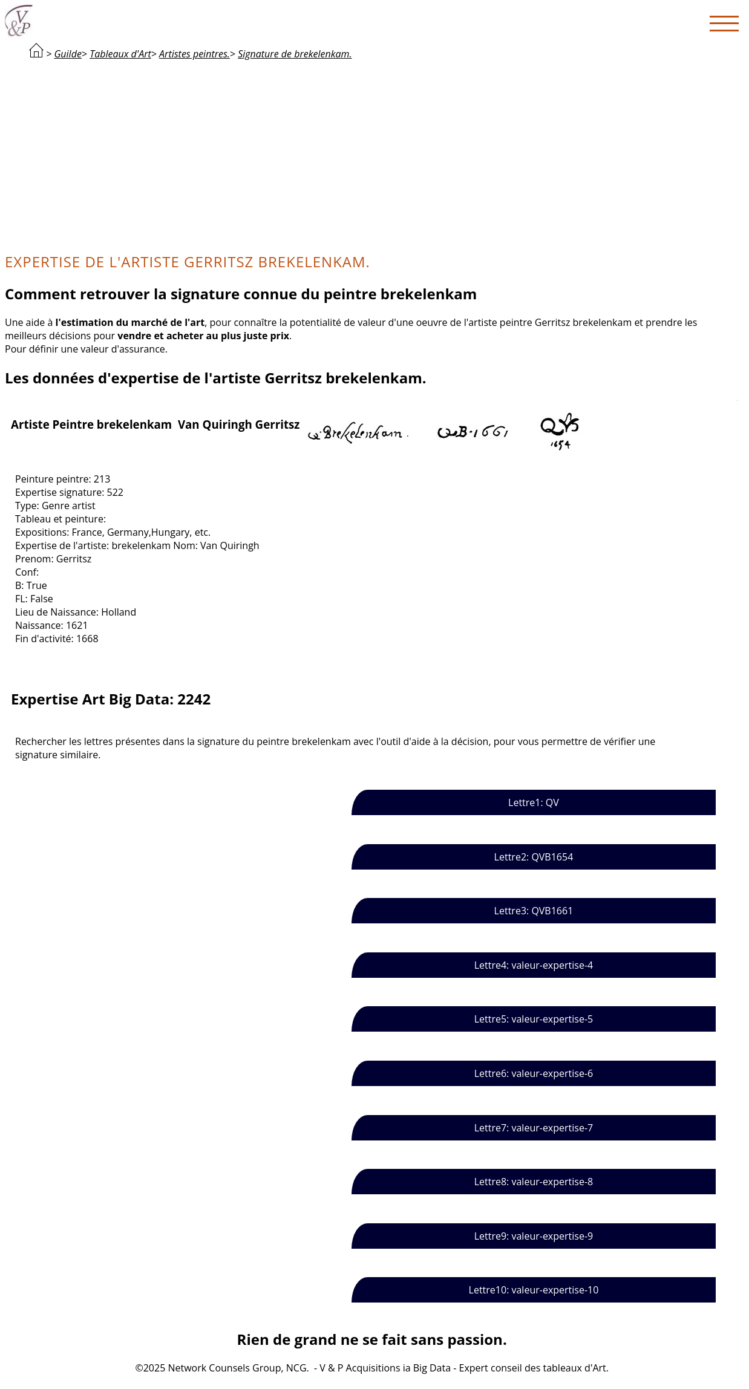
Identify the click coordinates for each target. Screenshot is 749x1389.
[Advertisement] (372, 154)
